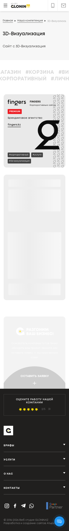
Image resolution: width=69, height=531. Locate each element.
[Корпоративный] (19, 155)
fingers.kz (14, 125)
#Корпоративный (30, 79)
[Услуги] (37, 155)
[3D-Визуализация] (19, 161)
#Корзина (48, 72)
